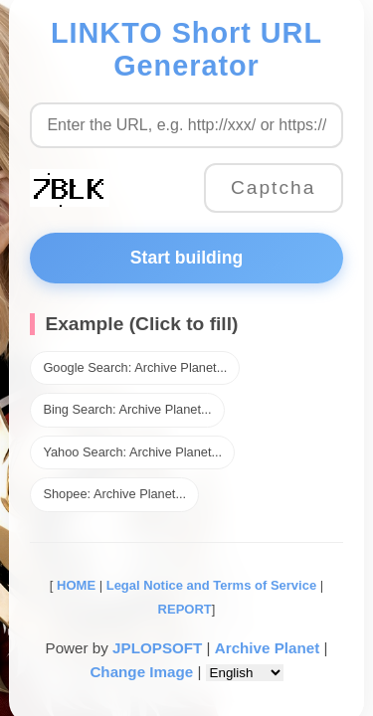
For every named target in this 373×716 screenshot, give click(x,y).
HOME (74, 585)
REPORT (185, 609)
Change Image (141, 671)
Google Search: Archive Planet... (135, 367)
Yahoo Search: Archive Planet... (132, 452)
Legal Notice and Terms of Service (211, 585)
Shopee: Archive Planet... (114, 493)
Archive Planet (267, 647)
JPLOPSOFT (157, 647)
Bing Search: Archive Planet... (127, 409)
